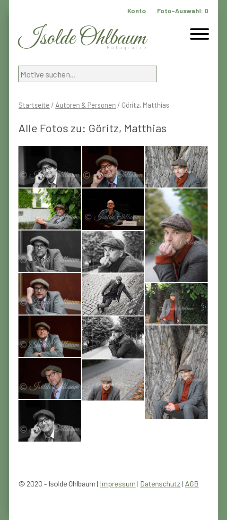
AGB (192, 483)
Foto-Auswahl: (183, 11)
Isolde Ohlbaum (82, 38)
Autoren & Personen (85, 105)
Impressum (118, 483)
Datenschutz (160, 483)
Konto (136, 11)
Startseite (34, 105)
